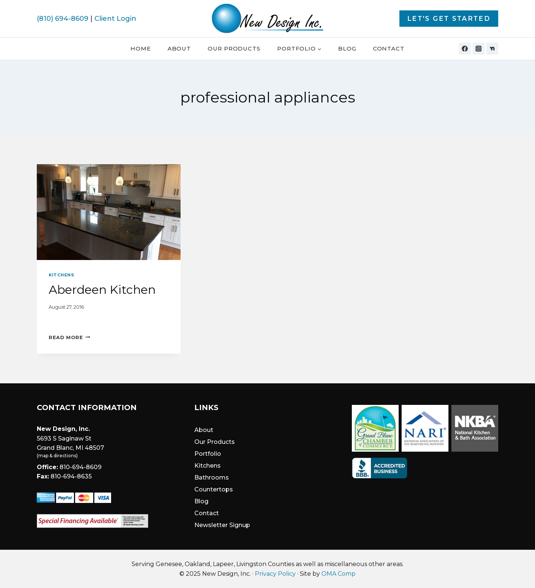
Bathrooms (211, 477)
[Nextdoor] (492, 49)
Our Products (234, 48)
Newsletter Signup (222, 525)
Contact (389, 48)
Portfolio (207, 453)
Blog (347, 48)
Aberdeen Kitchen (102, 289)
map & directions (57, 455)
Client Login (115, 18)
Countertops (213, 489)
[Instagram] (478, 49)
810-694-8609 (80, 467)
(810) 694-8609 (62, 18)
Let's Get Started (448, 18)
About (179, 48)
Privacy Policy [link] (275, 573)
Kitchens (61, 274)
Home (140, 48)
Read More (69, 337)
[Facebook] (465, 49)
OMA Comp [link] (338, 573)
